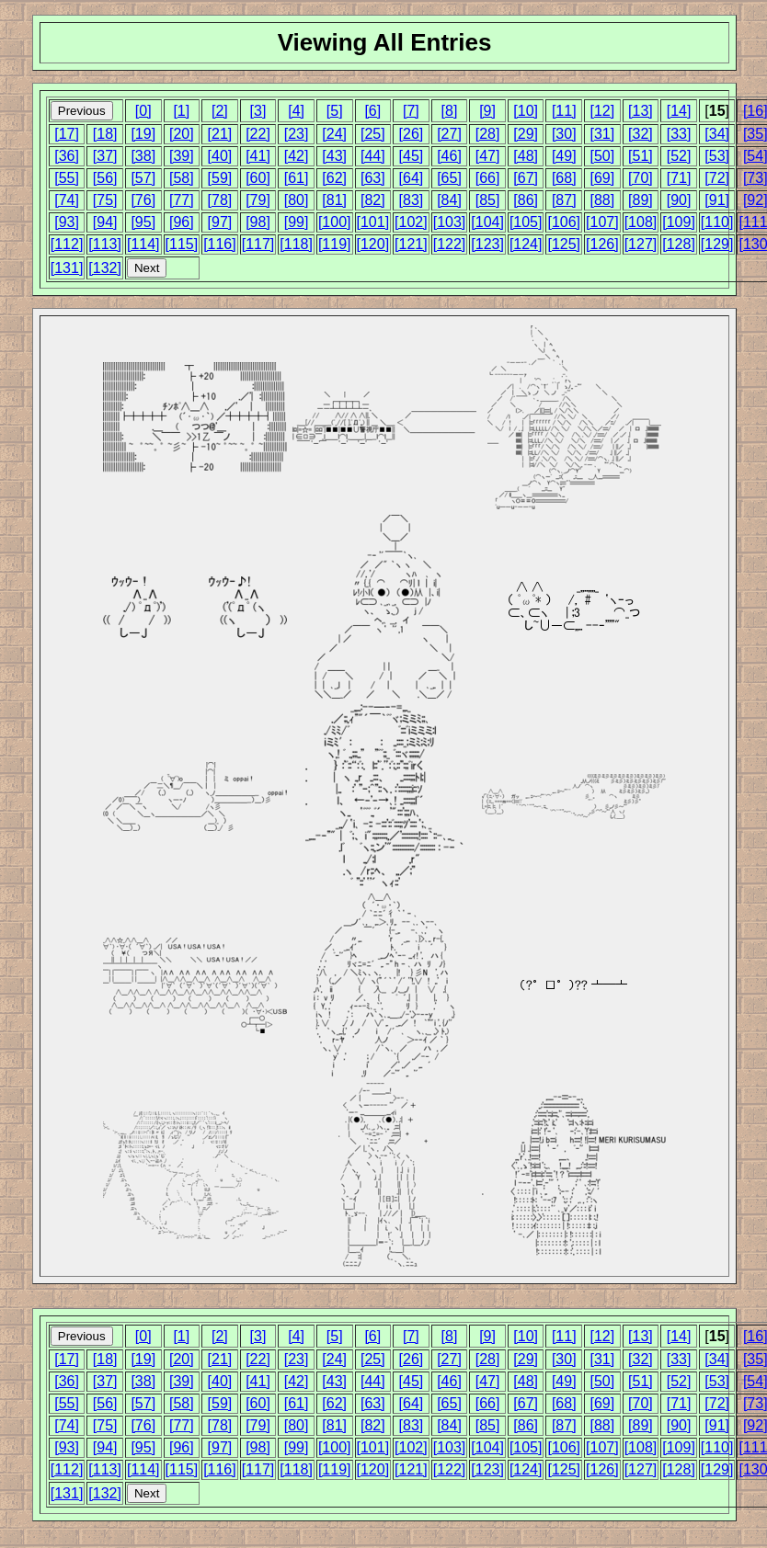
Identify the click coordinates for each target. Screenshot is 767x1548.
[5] (334, 111)
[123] (487, 244)
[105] (526, 222)
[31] (602, 134)
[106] (563, 222)
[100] (334, 222)
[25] (373, 134)
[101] (373, 222)
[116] (219, 244)
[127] (641, 244)
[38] (143, 156)
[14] (679, 111)
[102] (411, 222)
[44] (373, 156)
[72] (716, 178)
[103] (449, 222)
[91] (716, 200)
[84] (449, 200)
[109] (678, 222)
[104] (487, 222)
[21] (220, 134)
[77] (181, 200)
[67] (525, 178)
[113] (104, 244)
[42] (296, 156)
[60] (258, 178)
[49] (564, 156)
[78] (220, 200)
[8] (449, 111)
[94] (105, 222)
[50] (602, 156)
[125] (563, 244)
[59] (220, 178)
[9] (487, 111)
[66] (487, 178)
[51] (640, 156)
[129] (717, 244)
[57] (143, 178)
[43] (334, 156)
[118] (296, 244)
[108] (641, 222)
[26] (411, 134)
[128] (678, 244)
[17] (66, 134)
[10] (525, 111)
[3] (258, 111)
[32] (640, 134)
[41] (258, 156)
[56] (105, 178)
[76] (143, 200)
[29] (525, 134)
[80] (296, 200)
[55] (66, 178)
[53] (716, 156)
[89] (640, 200)
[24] (334, 134)
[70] (640, 178)
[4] (296, 111)
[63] (373, 178)
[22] (258, 134)
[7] (411, 111)
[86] (525, 200)
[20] (181, 134)
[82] (373, 200)
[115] (182, 244)
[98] (258, 222)
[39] (181, 156)
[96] (181, 222)
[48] (525, 156)
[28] (487, 134)
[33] (679, 134)
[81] (334, 200)
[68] (564, 178)
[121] (411, 244)
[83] (411, 200)
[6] (372, 111)
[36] (66, 156)
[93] (66, 222)
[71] (679, 178)
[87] (564, 200)
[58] (181, 178)
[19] (143, 134)
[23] (296, 134)
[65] (449, 178)
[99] (296, 222)
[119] (334, 244)
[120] (373, 244)
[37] (105, 156)
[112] (67, 244)
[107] (602, 222)
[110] (717, 222)
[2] (220, 111)
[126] (602, 244)
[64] (411, 178)
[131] (67, 268)
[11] (564, 111)
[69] (602, 178)
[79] (258, 200)
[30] (564, 134)
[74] (66, 200)
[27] (449, 134)
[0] (143, 111)
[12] (602, 111)
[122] (449, 244)
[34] (716, 134)
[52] (679, 156)
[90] (679, 200)
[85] (487, 200)
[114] (143, 244)
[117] (258, 244)
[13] (640, 111)
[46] (449, 156)
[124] (526, 244)
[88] (602, 200)
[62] (334, 178)
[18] (105, 134)
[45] (411, 156)
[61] (296, 178)
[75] (105, 200)
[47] (487, 156)
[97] (220, 222)
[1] (181, 111)
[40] (220, 156)
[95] (143, 222)
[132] (104, 268)
